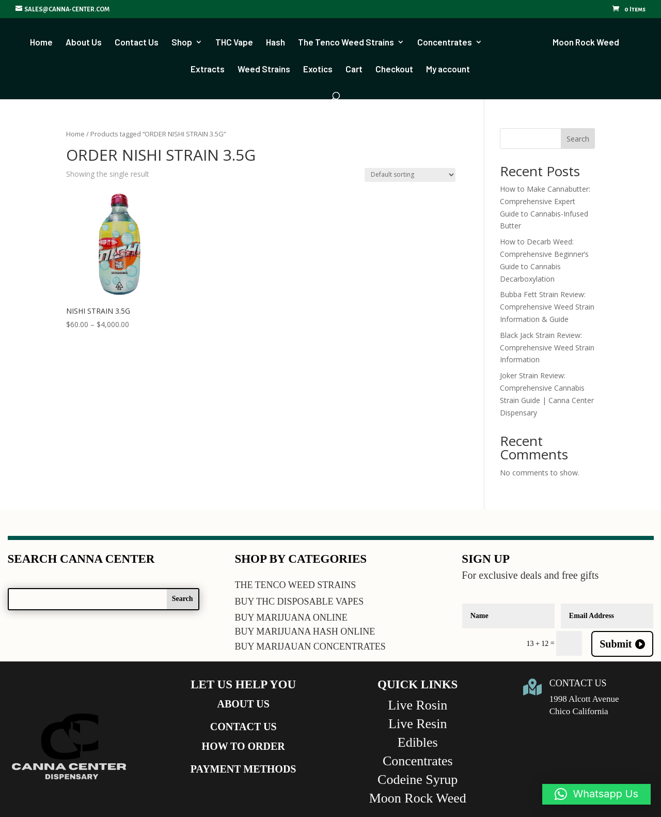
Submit (616, 644)
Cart (354, 69)
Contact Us (140, 42)
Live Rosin (417, 705)
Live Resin (417, 723)
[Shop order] (410, 175)
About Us (87, 42)
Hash (279, 42)
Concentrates (448, 42)
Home (45, 42)
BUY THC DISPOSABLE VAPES (299, 601)
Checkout (394, 69)
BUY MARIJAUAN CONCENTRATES (309, 646)
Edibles (418, 742)
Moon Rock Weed (582, 42)
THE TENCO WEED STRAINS (295, 585)
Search (577, 139)
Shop (185, 42)
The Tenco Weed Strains (350, 42)
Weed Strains (264, 69)
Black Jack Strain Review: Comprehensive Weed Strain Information (547, 347)
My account (448, 69)
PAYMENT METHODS (243, 769)
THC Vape (238, 42)
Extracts (208, 69)
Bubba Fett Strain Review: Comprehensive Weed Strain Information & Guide (547, 306)
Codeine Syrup (417, 779)
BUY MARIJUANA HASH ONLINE (304, 631)
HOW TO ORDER (243, 746)
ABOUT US (243, 704)
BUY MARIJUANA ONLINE (290, 617)
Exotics (318, 69)
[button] (596, 794)
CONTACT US (243, 726)
